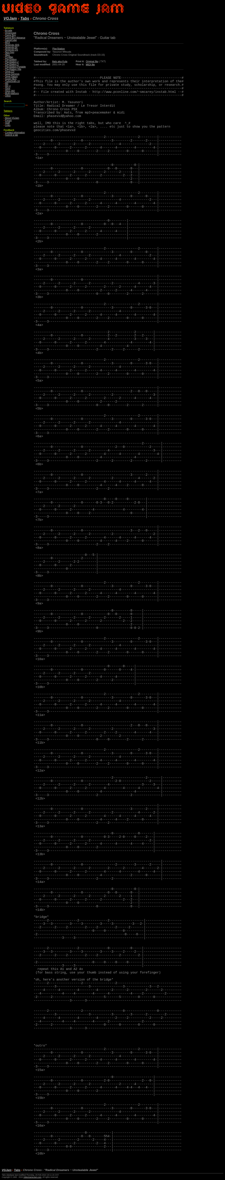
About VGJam (12, 118)
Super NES (10, 79)
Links (7, 125)
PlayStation (11, 59)
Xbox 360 (10, 91)
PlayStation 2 (11, 62)
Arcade (8, 30)
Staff (7, 123)
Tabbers (8, 111)
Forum (8, 120)
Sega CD (9, 71)
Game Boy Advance (15, 38)
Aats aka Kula (59, 61)
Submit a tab (11, 135)
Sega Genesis (12, 74)
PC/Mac (9, 57)
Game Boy (10, 35)
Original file (92, 61)
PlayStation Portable (15, 67)
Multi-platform (12, 93)
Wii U (8, 86)
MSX (7, 42)
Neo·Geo (9, 52)
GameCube (11, 40)
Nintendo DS (11, 50)
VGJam (10, 18)
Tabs (24, 18)
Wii (6, 83)
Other (8, 96)
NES (7, 54)
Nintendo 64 (11, 47)
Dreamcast (10, 33)
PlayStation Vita (13, 69)
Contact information (15, 132)
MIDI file (90, 64)
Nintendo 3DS (12, 45)
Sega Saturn (11, 76)
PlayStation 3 (11, 64)
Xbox (7, 88)
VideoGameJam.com (32, 1177)
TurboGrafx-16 (12, 81)
